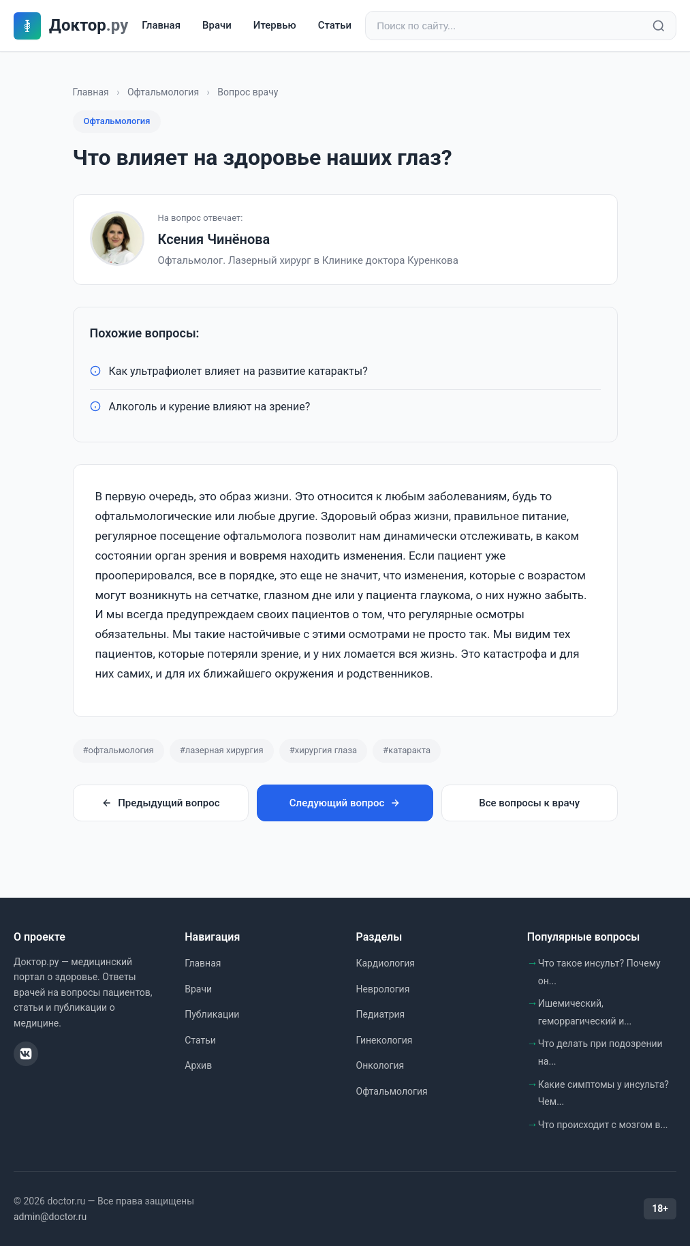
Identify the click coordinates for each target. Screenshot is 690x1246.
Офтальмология (163, 92)
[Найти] (658, 26)
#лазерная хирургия (222, 750)
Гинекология (384, 1040)
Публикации (212, 1014)
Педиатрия (380, 1014)
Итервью (274, 25)
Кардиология (385, 963)
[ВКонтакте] (26, 1054)
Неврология (383, 989)
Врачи (217, 25)
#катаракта (406, 750)
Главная (161, 25)
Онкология (380, 1065)
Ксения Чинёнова (214, 239)
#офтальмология (118, 750)
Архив (198, 1065)
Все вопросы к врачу (529, 803)
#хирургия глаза (323, 750)
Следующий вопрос (345, 803)
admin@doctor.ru (50, 1216)
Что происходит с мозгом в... (603, 1124)
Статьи (334, 25)
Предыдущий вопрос (160, 803)
